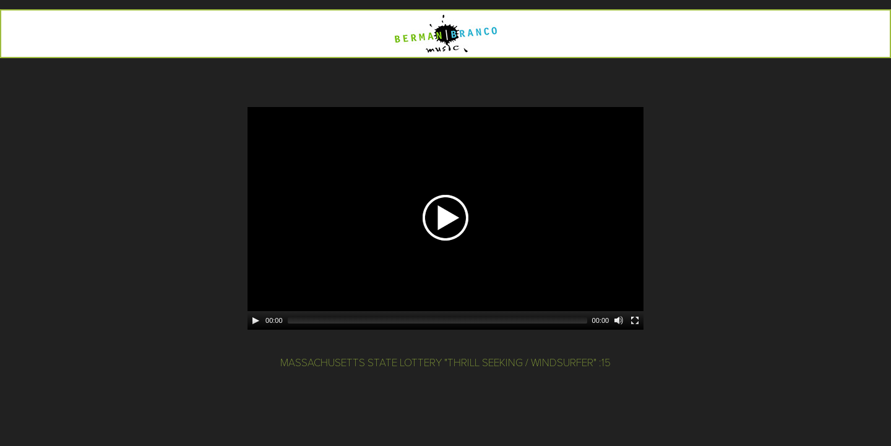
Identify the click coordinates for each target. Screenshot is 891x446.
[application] (446, 218)
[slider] (437, 320)
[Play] (255, 320)
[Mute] (619, 320)
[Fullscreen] (635, 320)
